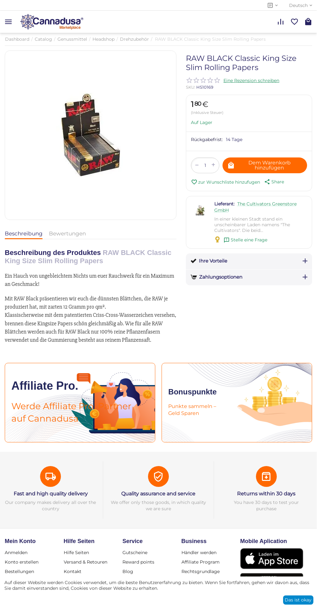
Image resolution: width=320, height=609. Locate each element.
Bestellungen (19, 571)
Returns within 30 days (266, 494)
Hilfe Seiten (76, 552)
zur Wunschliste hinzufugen (225, 182)
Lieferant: (224, 204)
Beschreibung (24, 233)
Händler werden (198, 552)
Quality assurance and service (158, 494)
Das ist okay (298, 600)
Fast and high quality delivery (51, 494)
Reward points (138, 562)
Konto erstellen (22, 562)
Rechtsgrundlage (200, 571)
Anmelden (16, 552)
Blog (127, 571)
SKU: (190, 87)
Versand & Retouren (85, 562)
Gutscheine (134, 552)
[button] (273, 182)
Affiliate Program (200, 562)
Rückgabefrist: (207, 139)
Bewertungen (67, 233)
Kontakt (72, 571)
